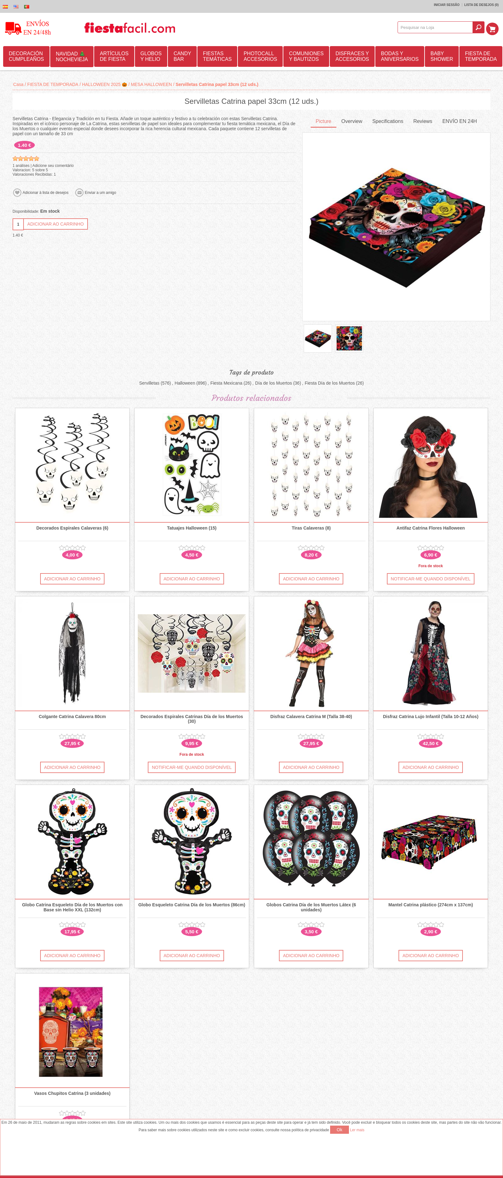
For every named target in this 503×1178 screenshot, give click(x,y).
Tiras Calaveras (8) (311, 527)
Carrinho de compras (494, 27)
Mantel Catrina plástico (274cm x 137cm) (430, 904)
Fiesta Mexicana (226, 382)
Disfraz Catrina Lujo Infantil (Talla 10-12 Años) (430, 716)
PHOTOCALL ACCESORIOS (260, 56)
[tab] (323, 121)
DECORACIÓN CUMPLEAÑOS (26, 56)
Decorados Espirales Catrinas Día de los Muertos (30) (192, 718)
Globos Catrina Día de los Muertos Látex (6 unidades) (311, 907)
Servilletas (149, 382)
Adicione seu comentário (52, 165)
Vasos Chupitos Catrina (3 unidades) (72, 1092)
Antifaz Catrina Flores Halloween (431, 527)
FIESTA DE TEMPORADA (481, 56)
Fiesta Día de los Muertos (330, 382)
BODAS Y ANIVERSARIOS (400, 56)
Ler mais (357, 1130)
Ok (339, 1129)
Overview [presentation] (351, 120)
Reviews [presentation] (422, 120)
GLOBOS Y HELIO (151, 56)
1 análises (21, 165)
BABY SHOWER (442, 56)
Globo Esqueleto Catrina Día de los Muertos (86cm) (191, 904)
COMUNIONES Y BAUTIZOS (306, 56)
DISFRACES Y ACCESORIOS (352, 56)
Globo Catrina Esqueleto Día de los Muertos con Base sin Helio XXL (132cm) (72, 907)
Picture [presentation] (323, 120)
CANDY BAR (182, 56)
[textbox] (437, 27)
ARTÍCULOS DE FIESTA (114, 56)
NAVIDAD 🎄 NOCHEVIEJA (72, 56)
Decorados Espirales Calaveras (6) (72, 527)
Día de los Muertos (273, 382)
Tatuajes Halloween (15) (192, 527)
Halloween (185, 382)
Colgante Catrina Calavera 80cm (72, 716)
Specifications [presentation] (387, 120)
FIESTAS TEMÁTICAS (217, 56)
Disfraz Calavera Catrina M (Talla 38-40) (311, 716)
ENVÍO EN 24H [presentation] (459, 120)
